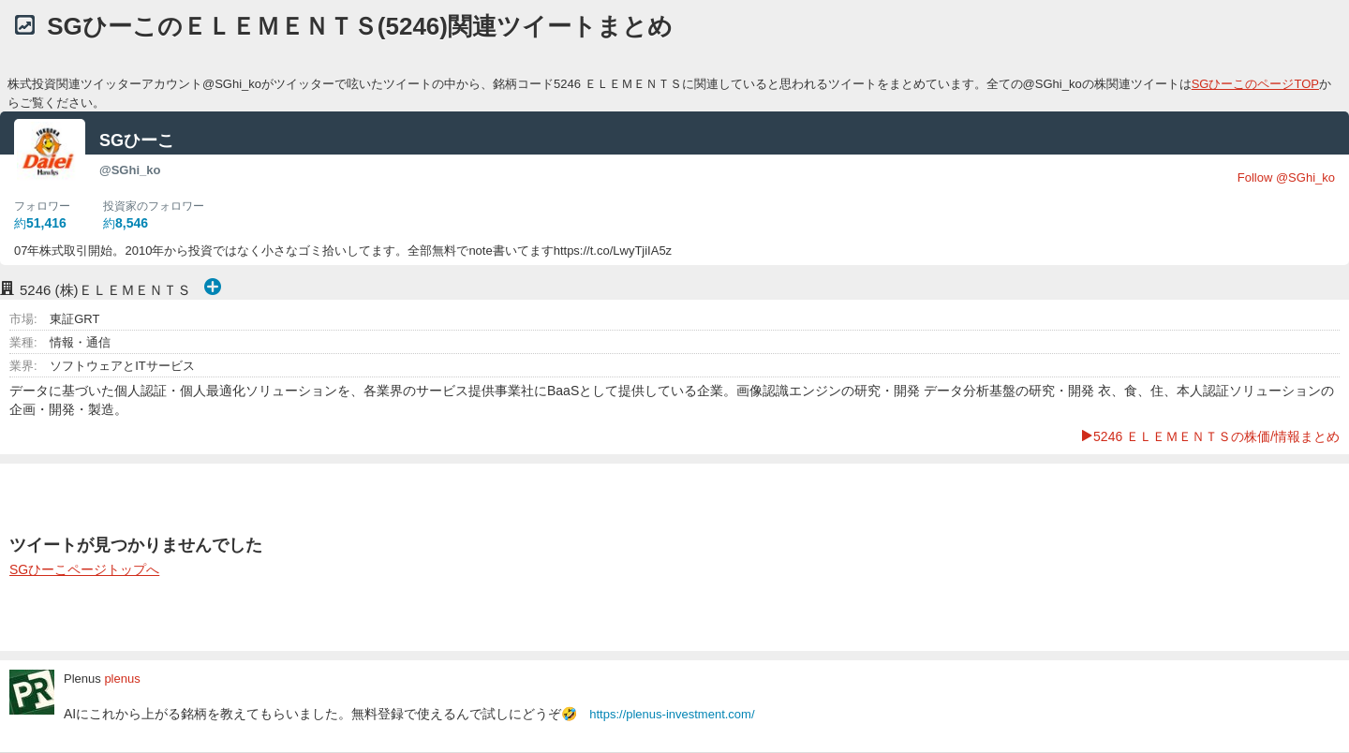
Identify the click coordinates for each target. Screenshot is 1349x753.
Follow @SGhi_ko (1286, 177)
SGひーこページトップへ (84, 569)
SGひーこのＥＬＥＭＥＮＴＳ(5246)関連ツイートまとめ (360, 26)
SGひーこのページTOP (1255, 84)
